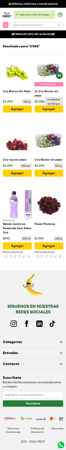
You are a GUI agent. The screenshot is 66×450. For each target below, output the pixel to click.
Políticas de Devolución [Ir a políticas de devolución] (37, 430)
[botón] (17, 109)
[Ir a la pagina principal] (7, 14)
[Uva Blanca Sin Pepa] (17, 75)
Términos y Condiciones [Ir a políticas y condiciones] (13, 430)
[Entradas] (33, 353)
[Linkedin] (39, 323)
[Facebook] (26, 323)
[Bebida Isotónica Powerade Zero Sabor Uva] (17, 212)
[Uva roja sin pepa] (17, 144)
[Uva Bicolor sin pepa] (48, 144)
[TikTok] (52, 323)
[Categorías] (33, 342)
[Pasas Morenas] (48, 208)
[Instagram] (14, 323)
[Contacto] (33, 364)
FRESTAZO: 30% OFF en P (29, 34)
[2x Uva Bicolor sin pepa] (48, 77)
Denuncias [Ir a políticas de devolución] (57, 428)
